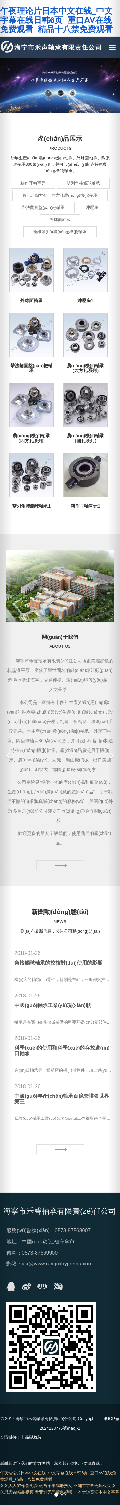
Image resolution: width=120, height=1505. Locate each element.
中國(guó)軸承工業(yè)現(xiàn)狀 (52, 1005)
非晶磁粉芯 (31, 1437)
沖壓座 (92, 207)
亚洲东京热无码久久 (92, 1485)
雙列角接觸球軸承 (83, 183)
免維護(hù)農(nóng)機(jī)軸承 (60, 231)
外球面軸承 (60, 219)
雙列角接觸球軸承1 (31, 505)
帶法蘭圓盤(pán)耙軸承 (43, 207)
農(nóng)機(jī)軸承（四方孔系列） (31, 438)
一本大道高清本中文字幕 (96, 1492)
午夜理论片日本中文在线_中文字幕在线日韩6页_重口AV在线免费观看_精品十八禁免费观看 (56, 20)
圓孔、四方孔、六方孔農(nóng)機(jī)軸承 (60, 195)
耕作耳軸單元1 (85, 505)
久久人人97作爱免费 (19, 1485)
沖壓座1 (85, 300)
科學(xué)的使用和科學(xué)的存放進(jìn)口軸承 (62, 1050)
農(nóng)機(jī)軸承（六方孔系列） (85, 368)
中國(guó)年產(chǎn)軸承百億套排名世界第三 (61, 1098)
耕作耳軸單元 (32, 183)
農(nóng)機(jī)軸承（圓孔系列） (85, 438)
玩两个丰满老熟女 (55, 1485)
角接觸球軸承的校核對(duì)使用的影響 (58, 963)
